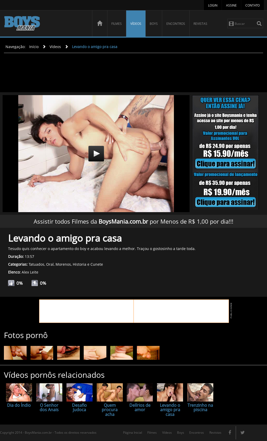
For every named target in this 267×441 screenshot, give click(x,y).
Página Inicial (132, 432)
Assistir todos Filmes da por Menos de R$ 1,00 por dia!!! (133, 221)
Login (212, 5)
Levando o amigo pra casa (94, 46)
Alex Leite (30, 272)
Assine (231, 5)
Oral (50, 264)
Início (34, 46)
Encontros (175, 23)
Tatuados (36, 264)
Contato (252, 5)
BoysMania (45, 24)
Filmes (116, 23)
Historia (79, 264)
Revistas (200, 23)
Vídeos (135, 23)
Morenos (63, 264)
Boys (154, 23)
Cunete (96, 264)
